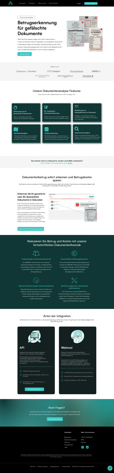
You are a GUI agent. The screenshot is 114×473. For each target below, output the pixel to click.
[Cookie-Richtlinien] (66, 466)
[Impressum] (33, 466)
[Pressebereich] (69, 444)
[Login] (79, 3)
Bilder (70, 163)
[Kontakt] (86, 442)
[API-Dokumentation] (34, 389)
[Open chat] (110, 468)
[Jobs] (69, 447)
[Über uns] (67, 442)
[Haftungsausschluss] (55, 466)
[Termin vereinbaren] (88, 437)
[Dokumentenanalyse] (70, 439)
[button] (22, 3)
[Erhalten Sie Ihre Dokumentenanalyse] (30, 229)
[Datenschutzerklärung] (43, 466)
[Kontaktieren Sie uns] (55, 419)
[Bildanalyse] (70, 437)
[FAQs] (86, 439)
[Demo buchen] (91, 3)
